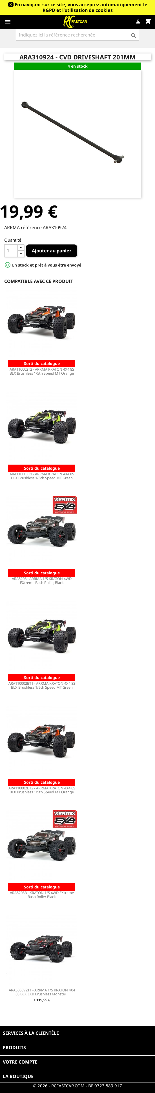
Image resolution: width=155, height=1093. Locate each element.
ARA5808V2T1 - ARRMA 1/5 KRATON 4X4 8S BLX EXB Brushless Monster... (42, 992)
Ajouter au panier (51, 251)
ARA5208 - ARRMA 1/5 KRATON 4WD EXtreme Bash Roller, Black (42, 581)
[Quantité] (11, 250)
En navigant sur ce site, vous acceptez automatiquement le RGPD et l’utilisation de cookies (81, 7)
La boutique (18, 1076)
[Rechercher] (77, 35)
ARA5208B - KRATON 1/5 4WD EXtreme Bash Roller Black (42, 895)
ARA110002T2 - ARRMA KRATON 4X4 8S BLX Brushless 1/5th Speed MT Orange (42, 371)
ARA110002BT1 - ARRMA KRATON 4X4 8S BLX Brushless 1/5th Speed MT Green (41, 685)
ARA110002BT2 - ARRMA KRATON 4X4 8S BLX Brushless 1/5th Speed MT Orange (41, 790)
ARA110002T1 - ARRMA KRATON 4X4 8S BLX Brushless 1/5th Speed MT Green (42, 476)
